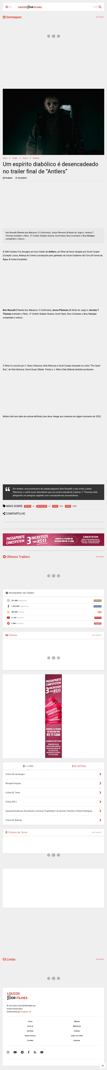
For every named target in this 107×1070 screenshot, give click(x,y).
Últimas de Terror (16, 832)
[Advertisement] (53, 65)
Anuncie (76, 1040)
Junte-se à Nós (77, 1036)
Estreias (30, 1031)
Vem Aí (30, 1026)
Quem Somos (30, 1036)
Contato (30, 1040)
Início (5, 158)
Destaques (12, 17)
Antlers (36, 158)
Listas (9, 959)
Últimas (11, 635)
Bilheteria (77, 1026)
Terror (25, 158)
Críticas (77, 1031)
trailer (15, 158)
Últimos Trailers (16, 557)
